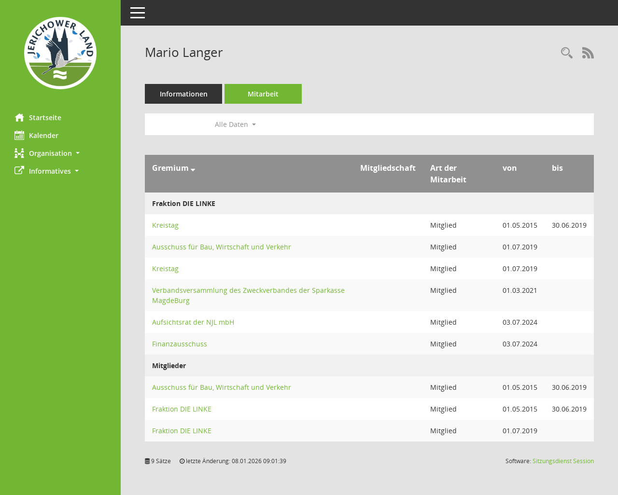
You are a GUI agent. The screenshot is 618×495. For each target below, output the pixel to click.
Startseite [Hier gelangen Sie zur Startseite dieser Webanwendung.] (37, 117)
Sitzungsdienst (563, 461)
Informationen (184, 93)
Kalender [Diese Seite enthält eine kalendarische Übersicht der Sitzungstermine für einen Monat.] (36, 135)
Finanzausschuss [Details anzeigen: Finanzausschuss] (179, 343)
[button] (60, 153)
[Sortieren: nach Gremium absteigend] (193, 168)
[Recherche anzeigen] (566, 53)
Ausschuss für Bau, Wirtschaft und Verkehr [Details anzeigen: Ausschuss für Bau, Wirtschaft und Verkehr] (221, 246)
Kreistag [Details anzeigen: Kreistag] (165, 225)
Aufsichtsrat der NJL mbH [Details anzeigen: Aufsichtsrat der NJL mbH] (193, 322)
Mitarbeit (263, 93)
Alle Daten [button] (235, 124)
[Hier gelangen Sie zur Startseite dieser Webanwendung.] (60, 53)
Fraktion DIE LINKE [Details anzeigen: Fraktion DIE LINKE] (181, 408)
